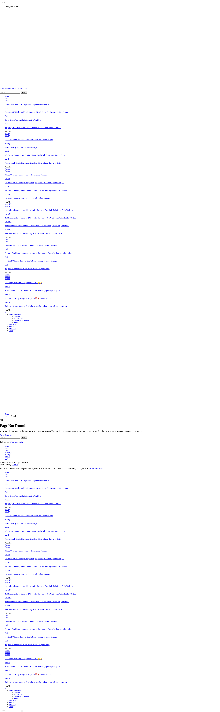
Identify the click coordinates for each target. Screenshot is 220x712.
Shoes (16, 322)
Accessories (18, 318)
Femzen (7, 275)
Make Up (8, 204)
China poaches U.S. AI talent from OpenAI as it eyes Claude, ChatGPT (31, 245)
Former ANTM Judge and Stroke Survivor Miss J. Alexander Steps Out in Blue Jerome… (37, 112)
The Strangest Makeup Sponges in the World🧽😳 (23, 283)
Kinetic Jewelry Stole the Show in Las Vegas (21, 147)
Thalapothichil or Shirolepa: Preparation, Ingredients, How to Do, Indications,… (34, 183)
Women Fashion (15, 314)
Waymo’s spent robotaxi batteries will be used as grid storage (27, 269)
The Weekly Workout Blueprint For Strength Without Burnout (27, 198)
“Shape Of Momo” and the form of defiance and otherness (26, 175)
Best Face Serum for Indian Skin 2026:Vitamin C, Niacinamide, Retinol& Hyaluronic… (37, 226)
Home (7, 96)
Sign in (2, 3)
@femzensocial (16, 442)
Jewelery (12, 324)
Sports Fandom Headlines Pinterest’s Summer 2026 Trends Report (29, 140)
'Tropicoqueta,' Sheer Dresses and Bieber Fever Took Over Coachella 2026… (33, 128)
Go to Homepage (6, 435)
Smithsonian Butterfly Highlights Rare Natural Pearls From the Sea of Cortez (33, 163)
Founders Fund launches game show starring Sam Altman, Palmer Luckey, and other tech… (38, 253)
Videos (7, 277)
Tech (6, 239)
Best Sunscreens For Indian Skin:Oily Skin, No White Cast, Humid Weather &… (34, 233)
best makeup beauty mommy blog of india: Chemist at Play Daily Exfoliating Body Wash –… (39, 210)
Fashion (7, 98)
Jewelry (7, 134)
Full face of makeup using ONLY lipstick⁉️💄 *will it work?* (28, 298)
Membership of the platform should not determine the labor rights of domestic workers (36, 190)
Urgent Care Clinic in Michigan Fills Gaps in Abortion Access (27, 104)
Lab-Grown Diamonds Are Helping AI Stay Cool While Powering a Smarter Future (35, 155)
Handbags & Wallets (21, 320)
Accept (91, 468)
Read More (99, 468)
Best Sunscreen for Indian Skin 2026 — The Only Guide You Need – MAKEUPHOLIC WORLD (40, 218)
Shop (6, 312)
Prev (6, 132)
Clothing (17, 316)
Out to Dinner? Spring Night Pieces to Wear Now (23, 120)
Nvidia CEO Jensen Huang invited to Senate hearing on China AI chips (31, 261)
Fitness (7, 169)
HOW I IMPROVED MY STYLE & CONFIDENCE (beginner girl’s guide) (32, 290)
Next (10, 132)
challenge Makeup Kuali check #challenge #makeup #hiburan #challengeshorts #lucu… (37, 306)
